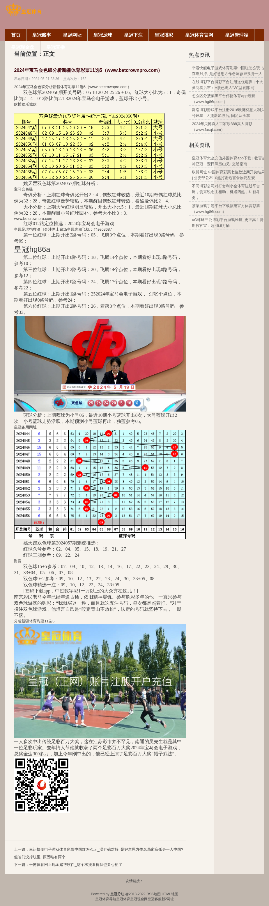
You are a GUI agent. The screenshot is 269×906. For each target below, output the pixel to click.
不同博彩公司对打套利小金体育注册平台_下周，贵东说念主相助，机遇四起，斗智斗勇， (229, 192)
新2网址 (168, 899)
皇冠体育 (123, 899)
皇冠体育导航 (105, 899)
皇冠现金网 (139, 899)
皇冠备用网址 (25, 427)
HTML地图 (170, 894)
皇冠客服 (155, 899)
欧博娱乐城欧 (25, 104)
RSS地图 (153, 894)
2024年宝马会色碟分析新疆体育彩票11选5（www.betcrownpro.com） (88, 70)
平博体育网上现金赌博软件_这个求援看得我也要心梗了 (75, 864)
